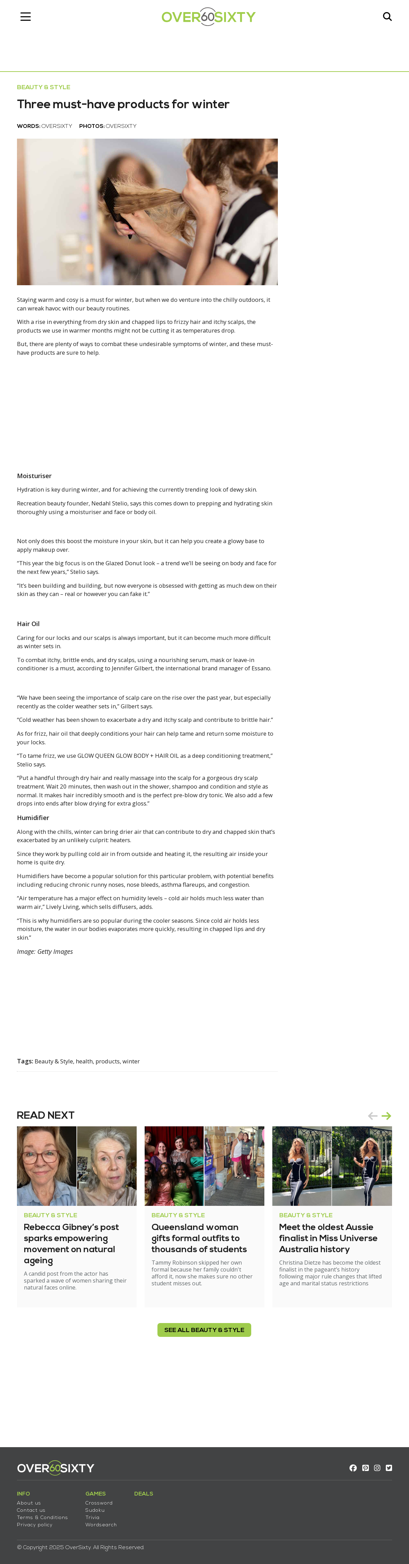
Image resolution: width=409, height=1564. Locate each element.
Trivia (89, 1513)
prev (375, 1185)
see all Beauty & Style (205, 1400)
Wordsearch (98, 1520)
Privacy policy (31, 1520)
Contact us (28, 1505)
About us (26, 1498)
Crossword (96, 1498)
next (389, 1185)
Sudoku (92, 1505)
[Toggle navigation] (22, 19)
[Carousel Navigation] (382, 1185)
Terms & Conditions (39, 1513)
